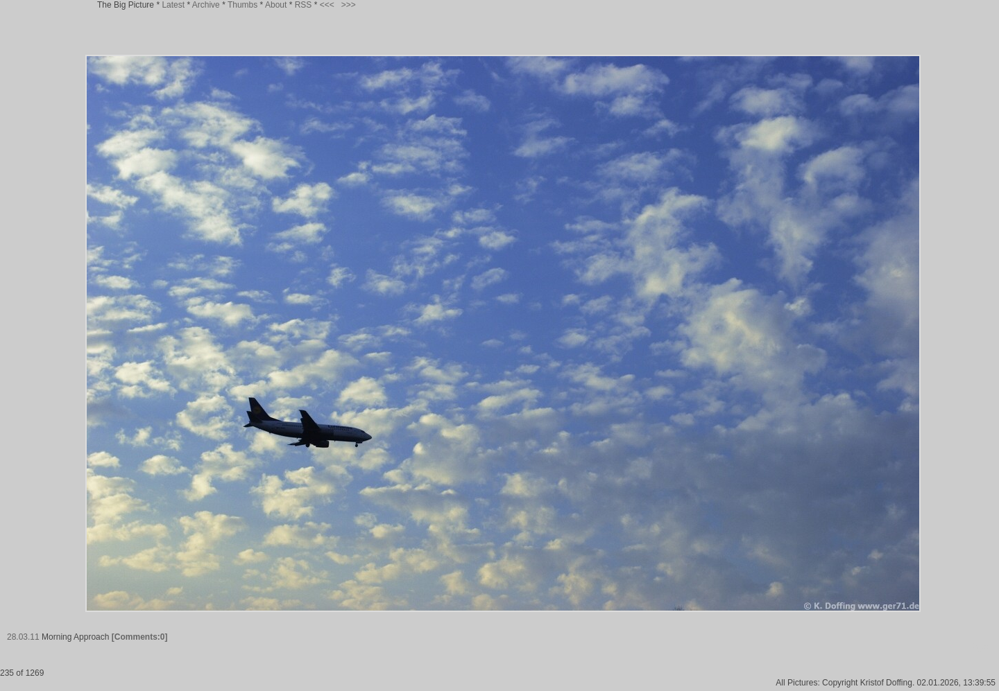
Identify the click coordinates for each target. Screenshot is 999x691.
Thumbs (242, 5)
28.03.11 (23, 637)
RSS (303, 5)
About (276, 5)
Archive (206, 5)
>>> (348, 5)
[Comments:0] (140, 637)
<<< (327, 5)
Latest (173, 5)
